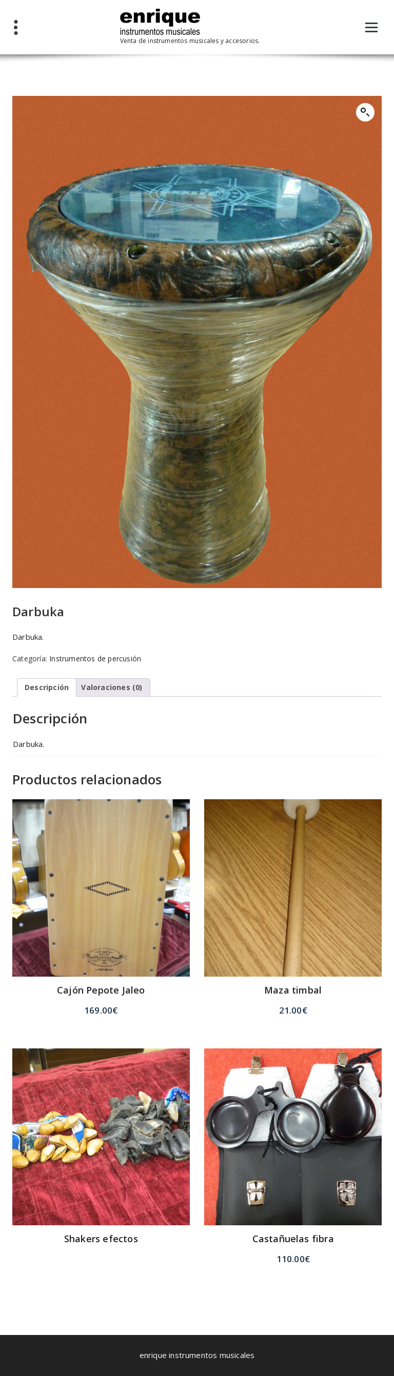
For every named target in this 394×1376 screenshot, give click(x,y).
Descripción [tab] (47, 687)
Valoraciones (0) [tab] (111, 687)
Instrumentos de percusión (95, 658)
